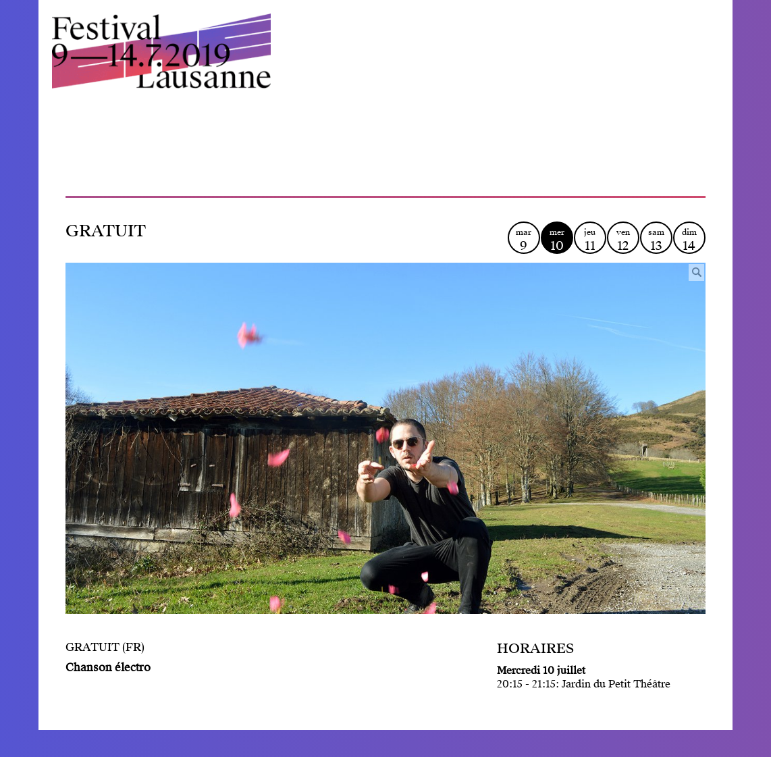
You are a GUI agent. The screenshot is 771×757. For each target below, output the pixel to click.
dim (689, 240)
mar (523, 240)
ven (623, 240)
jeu (590, 240)
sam (656, 240)
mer (557, 240)
